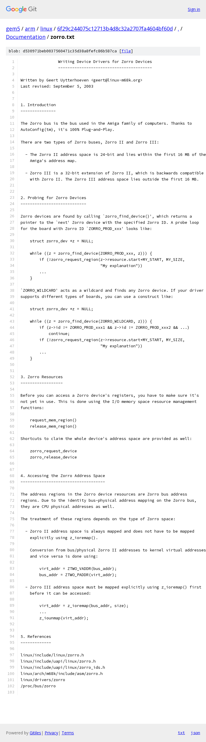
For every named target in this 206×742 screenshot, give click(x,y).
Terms (68, 733)
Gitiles (35, 733)
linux (46, 28)
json (195, 732)
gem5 (13, 28)
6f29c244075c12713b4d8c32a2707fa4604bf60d (115, 28)
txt (181, 732)
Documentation (25, 36)
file (126, 51)
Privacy (51, 733)
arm (30, 28)
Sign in (194, 9)
